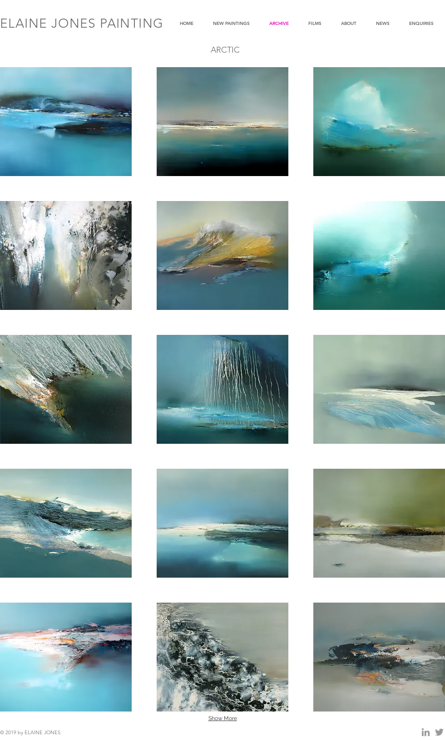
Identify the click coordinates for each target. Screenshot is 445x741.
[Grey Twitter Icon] (439, 732)
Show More (222, 718)
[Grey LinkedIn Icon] (425, 732)
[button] (66, 121)
